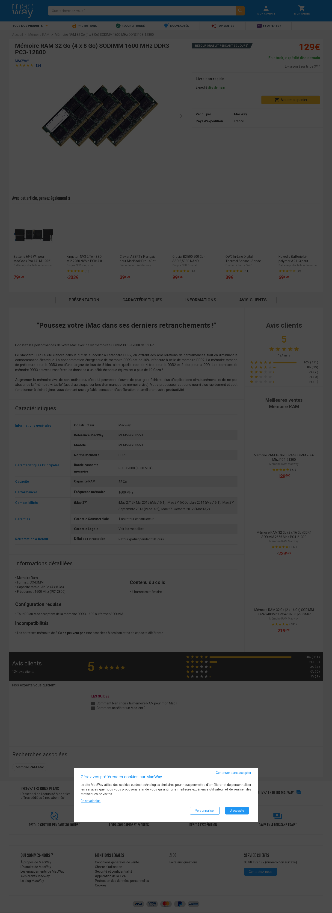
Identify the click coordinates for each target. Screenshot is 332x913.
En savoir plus (91, 801)
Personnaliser (205, 810)
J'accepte (237, 810)
